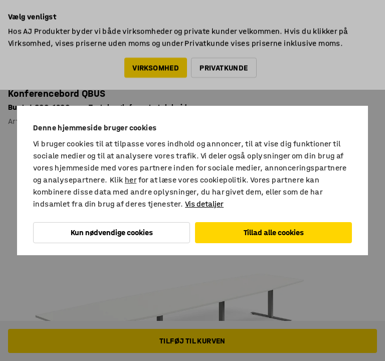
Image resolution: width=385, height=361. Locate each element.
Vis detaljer (204, 204)
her (130, 180)
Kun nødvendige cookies (112, 232)
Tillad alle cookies (274, 232)
